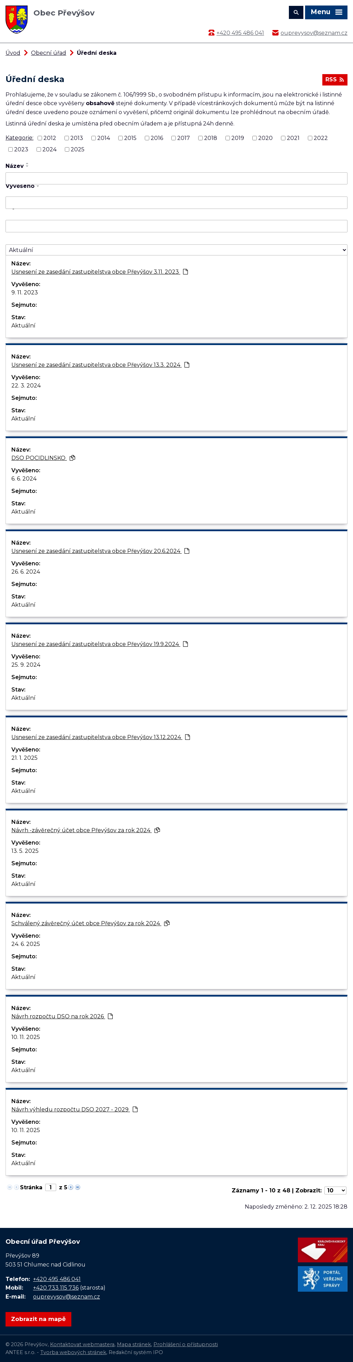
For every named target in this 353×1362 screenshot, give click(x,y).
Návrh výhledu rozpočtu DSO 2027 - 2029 (74, 1109)
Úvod (13, 53)
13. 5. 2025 (25, 851)
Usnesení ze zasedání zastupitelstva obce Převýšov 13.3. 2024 (100, 365)
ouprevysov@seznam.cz (314, 33)
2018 (210, 138)
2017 (183, 138)
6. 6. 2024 (24, 478)
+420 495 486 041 (240, 33)
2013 (76, 138)
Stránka (31, 1187)
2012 (49, 138)
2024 (49, 149)
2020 (265, 138)
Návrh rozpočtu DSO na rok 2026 (62, 1016)
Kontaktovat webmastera (82, 1344)
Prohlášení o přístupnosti (185, 1344)
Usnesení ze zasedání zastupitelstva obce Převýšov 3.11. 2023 (99, 272)
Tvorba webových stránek (73, 1352)
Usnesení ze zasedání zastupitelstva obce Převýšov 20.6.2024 (100, 551)
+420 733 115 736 (56, 1287)
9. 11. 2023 (24, 292)
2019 (237, 138)
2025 (77, 149)
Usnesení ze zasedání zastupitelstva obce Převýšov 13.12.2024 (100, 737)
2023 (21, 149)
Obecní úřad (48, 53)
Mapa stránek (134, 1344)
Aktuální (23, 325)
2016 (157, 138)
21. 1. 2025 (24, 758)
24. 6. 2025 (25, 944)
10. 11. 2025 (25, 1037)
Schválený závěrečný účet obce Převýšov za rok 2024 (90, 923)
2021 (293, 138)
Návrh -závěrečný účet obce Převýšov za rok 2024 (85, 830)
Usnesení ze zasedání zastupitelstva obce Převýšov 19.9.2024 (99, 644)
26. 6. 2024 (25, 571)
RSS (334, 79)
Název (15, 166)
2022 (321, 138)
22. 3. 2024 (26, 385)
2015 (130, 138)
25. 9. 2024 (25, 665)
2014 (103, 138)
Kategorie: (19, 137)
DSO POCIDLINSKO (43, 458)
